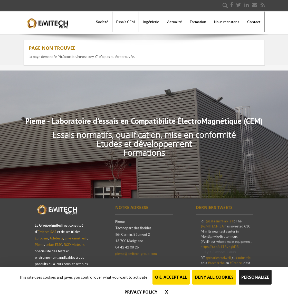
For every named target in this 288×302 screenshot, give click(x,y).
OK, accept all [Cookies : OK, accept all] (171, 277)
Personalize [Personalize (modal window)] (255, 277)
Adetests (56, 236)
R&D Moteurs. (74, 242)
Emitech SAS (47, 229)
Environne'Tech (76, 236)
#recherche (216, 261)
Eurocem (41, 236)
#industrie (243, 256)
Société (102, 21)
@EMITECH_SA (212, 225)
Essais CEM (125, 21)
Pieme (39, 242)
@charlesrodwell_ (219, 256)
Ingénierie (151, 21)
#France (236, 261)
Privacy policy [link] (140, 292)
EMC (58, 242)
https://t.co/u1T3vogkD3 (220, 245)
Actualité (174, 21)
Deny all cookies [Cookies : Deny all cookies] (214, 277)
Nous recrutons (226, 21)
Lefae (50, 242)
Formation (198, 21)
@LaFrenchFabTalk (220, 220)
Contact (254, 21)
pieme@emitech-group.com (136, 252)
